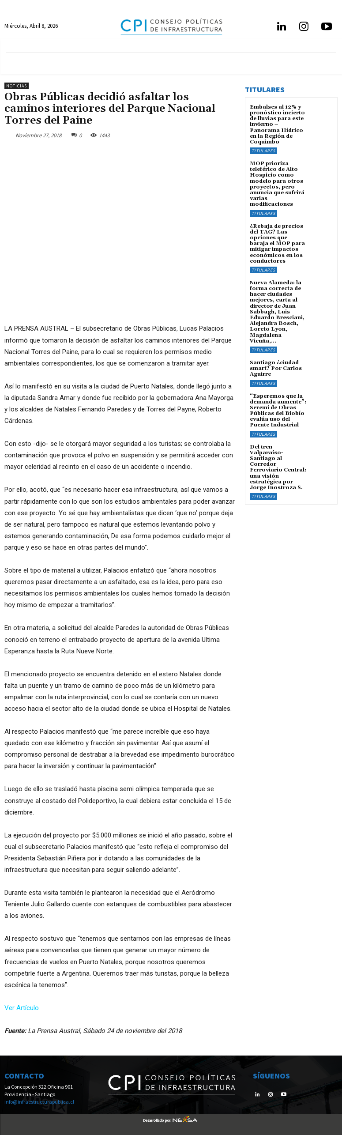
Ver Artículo (21, 1008)
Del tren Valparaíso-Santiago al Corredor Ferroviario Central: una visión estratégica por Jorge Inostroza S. (278, 467)
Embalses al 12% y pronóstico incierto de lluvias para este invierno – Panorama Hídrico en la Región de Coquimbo (277, 124)
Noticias (16, 86)
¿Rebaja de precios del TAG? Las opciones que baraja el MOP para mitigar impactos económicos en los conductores (277, 243)
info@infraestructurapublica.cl (39, 1101)
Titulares (263, 151)
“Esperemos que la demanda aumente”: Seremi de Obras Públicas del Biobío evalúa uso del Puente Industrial (278, 411)
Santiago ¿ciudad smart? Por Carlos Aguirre (276, 368)
